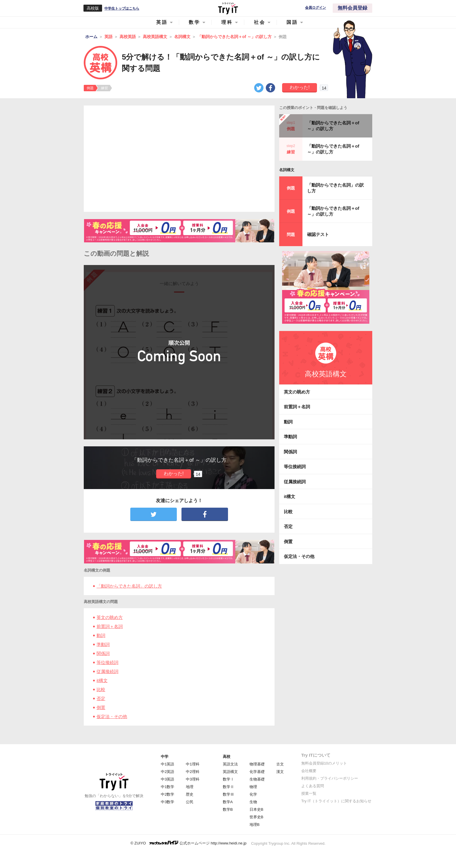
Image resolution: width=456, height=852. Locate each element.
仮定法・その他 (112, 716)
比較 (101, 689)
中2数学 (167, 794)
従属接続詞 (107, 671)
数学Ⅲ (228, 794)
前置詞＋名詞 (110, 626)
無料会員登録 (352, 8)
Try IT (228, 8)
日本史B (256, 809)
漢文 (280, 771)
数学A (228, 802)
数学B (228, 809)
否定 (101, 698)
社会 (260, 22)
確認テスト (318, 234)
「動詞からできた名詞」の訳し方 (129, 585)
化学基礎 (257, 771)
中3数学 (167, 802)
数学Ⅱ (228, 787)
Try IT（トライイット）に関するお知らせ (336, 801)
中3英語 (167, 779)
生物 (253, 802)
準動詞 (103, 644)
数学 (194, 22)
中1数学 (167, 787)
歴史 (189, 794)
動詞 (101, 635)
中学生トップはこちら (121, 8)
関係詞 (103, 653)
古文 (280, 764)
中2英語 (167, 771)
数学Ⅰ (228, 779)
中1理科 (192, 764)
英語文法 (230, 764)
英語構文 (230, 771)
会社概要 (308, 771)
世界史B (256, 817)
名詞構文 (286, 170)
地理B (255, 824)
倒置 (101, 707)
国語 (292, 22)
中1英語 (167, 764)
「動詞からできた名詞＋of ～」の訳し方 (333, 125)
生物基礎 (257, 779)
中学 (164, 756)
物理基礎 (257, 764)
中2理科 (192, 771)
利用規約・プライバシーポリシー (329, 778)
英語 (162, 22)
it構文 (102, 680)
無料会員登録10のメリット (324, 763)
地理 (189, 787)
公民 (189, 802)
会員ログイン (315, 8)
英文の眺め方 (110, 617)
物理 (253, 787)
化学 (253, 794)
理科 (227, 22)
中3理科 (192, 779)
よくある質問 (312, 786)
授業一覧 (308, 793)
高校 (226, 756)
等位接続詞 (107, 662)
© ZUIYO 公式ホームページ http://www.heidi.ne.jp (189, 842)
